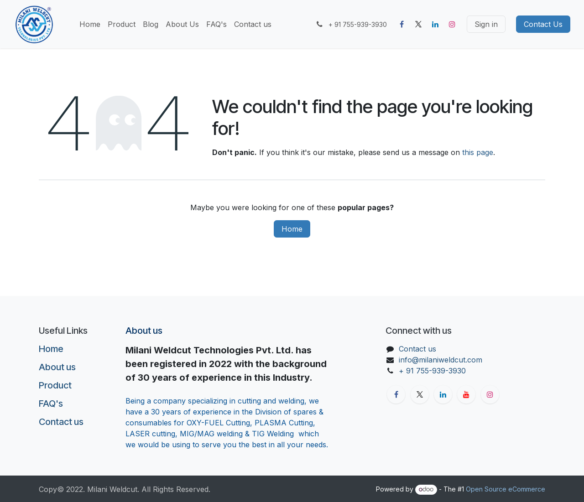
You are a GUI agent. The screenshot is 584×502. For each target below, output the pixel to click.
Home (292, 228)
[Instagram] (452, 24)
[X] (418, 24)
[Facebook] (401, 24)
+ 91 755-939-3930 (433, 370)
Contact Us (543, 24)
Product (55, 385)
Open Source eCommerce (505, 489)
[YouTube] (466, 394)
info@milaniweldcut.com (440, 359)
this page (477, 152)
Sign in (486, 24)
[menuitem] (90, 24)
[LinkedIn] (435, 24)
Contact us (61, 421)
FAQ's (51, 403)
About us (57, 367)
